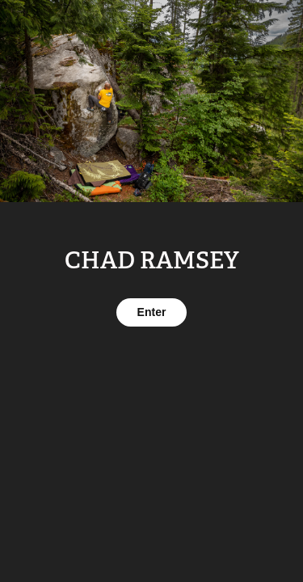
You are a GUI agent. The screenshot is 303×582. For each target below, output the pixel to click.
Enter (151, 312)
